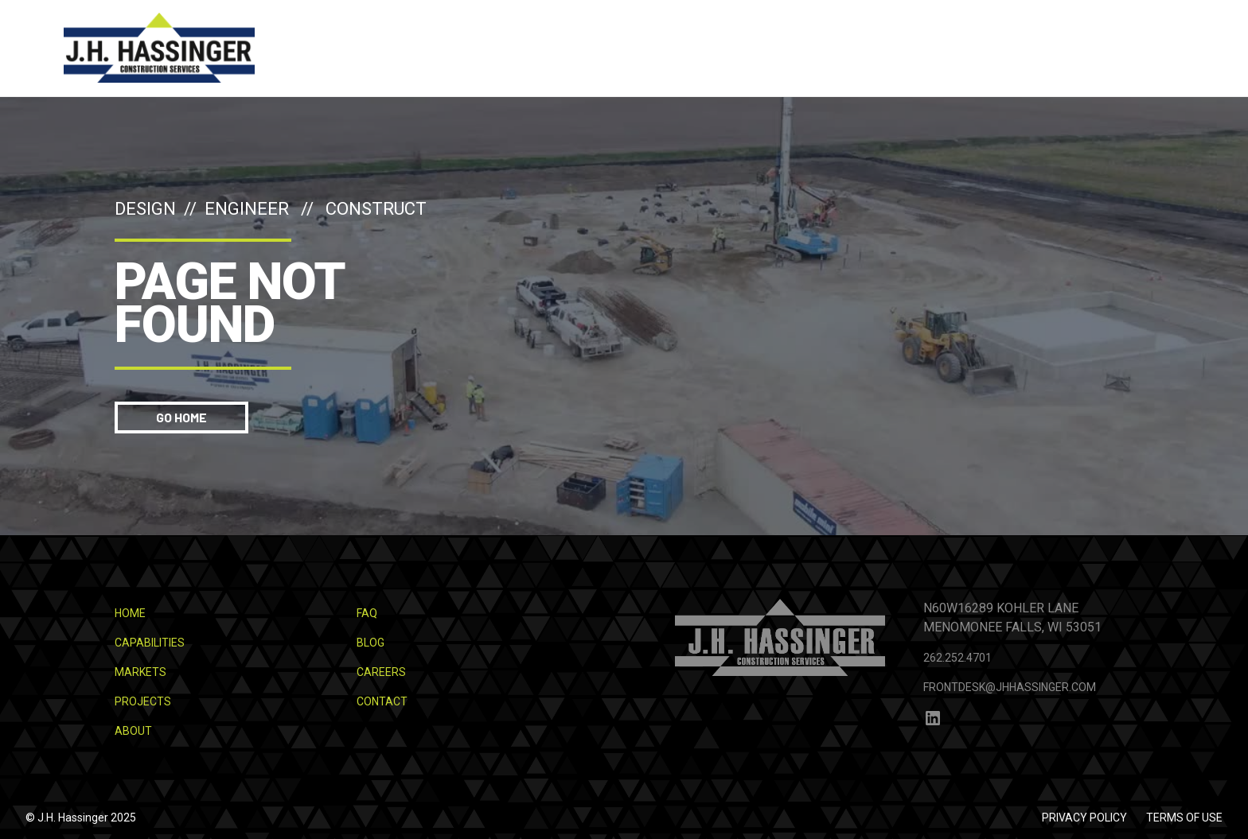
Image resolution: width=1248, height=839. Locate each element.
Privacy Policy (1084, 817)
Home (130, 613)
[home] (159, 48)
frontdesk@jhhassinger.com (1009, 687)
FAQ (367, 613)
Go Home (181, 417)
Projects (143, 701)
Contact (382, 701)
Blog (370, 642)
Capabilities (150, 642)
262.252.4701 (957, 657)
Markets (140, 672)
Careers (381, 672)
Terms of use (1184, 817)
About (133, 730)
